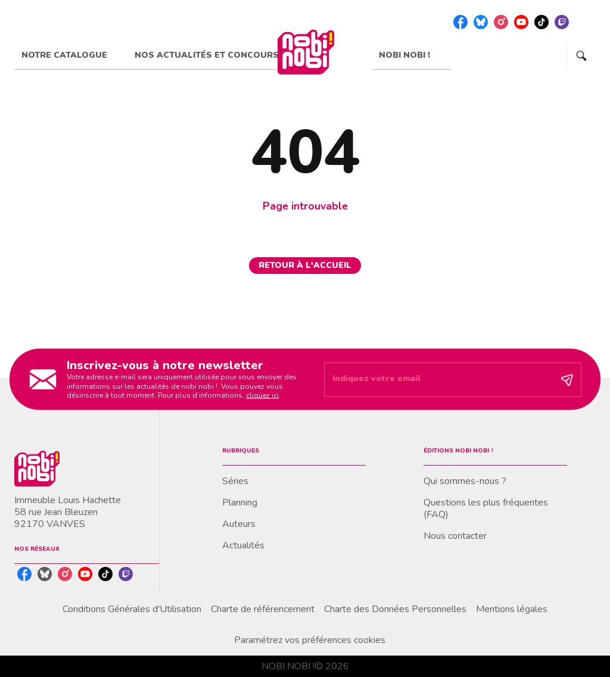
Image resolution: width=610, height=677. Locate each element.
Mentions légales (511, 609)
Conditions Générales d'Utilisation (132, 609)
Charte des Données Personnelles (395, 609)
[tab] (70, 55)
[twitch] (562, 22)
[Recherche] (581, 56)
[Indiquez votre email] (438, 379)
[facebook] (460, 22)
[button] (305, 265)
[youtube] (521, 22)
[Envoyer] (567, 379)
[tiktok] (541, 22)
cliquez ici (262, 395)
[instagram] (501, 22)
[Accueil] (306, 52)
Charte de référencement (263, 609)
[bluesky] (481, 22)
